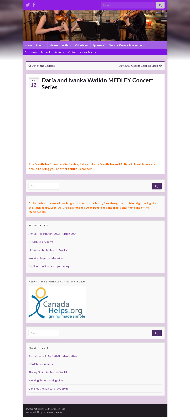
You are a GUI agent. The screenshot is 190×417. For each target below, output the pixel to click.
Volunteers (82, 45)
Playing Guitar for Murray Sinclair (48, 250)
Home (28, 45)
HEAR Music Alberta (41, 241)
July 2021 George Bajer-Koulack (138, 65)
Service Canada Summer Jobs (127, 45)
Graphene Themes (52, 412)
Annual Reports (88, 52)
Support (59, 52)
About (41, 45)
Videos (54, 45)
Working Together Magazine (46, 258)
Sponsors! (99, 45)
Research (46, 52)
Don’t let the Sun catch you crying (49, 266)
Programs (31, 52)
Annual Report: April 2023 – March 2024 (53, 233)
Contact (72, 52)
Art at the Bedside (43, 65)
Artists (66, 45)
